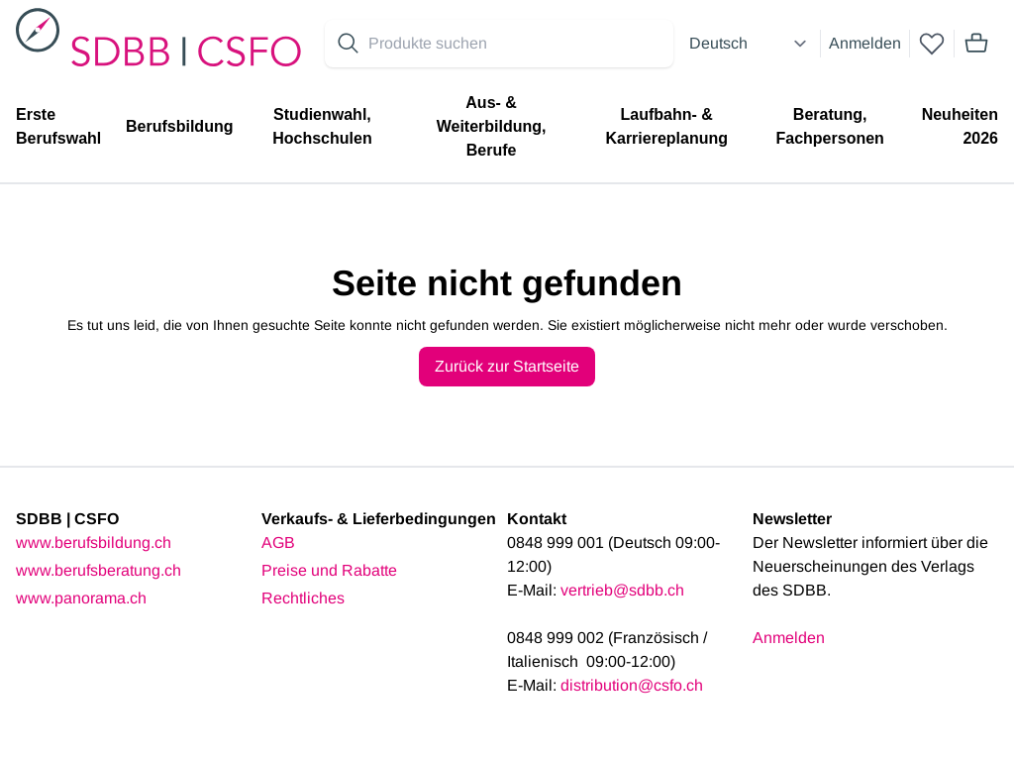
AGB (278, 542)
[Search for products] (516, 43)
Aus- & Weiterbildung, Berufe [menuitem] (492, 126)
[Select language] (750, 43)
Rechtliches (303, 598)
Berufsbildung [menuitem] (179, 126)
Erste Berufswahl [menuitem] (58, 126)
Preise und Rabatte (329, 570)
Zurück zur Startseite (507, 366)
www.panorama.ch (81, 598)
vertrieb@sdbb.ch (622, 590)
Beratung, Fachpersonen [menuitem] (829, 126)
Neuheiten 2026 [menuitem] (960, 126)
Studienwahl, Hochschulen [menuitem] (321, 126)
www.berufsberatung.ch (98, 570)
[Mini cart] (976, 43)
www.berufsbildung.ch (93, 542)
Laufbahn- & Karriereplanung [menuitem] (666, 126)
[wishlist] (932, 43)
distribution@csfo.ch (631, 685)
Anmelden (865, 43)
